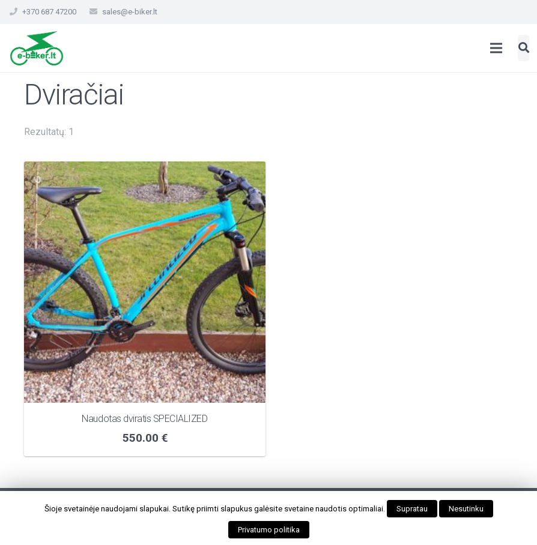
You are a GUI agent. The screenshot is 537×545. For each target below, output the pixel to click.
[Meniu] (497, 48)
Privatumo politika (269, 529)
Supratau (412, 508)
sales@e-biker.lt (129, 11)
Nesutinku (466, 508)
